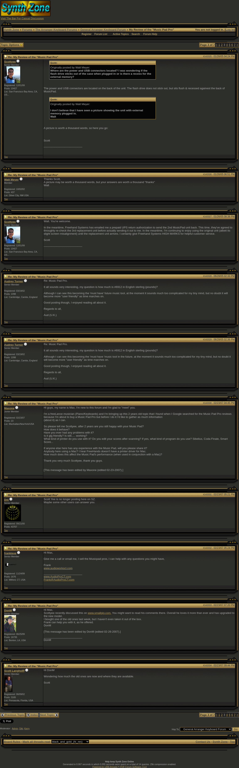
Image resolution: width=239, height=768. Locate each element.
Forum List (100, 34)
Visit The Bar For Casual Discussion (22, 18)
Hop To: (176, 729)
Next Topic (49, 714)
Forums (27, 29)
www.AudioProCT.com (57, 576)
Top (6, 157)
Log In (230, 29)
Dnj (6, 499)
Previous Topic (12, 714)
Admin (15, 728)
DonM (8, 610)
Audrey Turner (13, 281)
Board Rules (12, 741)
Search (135, 34)
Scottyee (10, 61)
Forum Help (150, 34)
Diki (21, 728)
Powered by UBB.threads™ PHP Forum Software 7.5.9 (119, 767)
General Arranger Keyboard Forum (103, 29)
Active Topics (121, 34)
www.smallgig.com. (99, 612)
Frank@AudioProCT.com (59, 579)
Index (32, 714)
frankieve (10, 553)
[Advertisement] (162, 10)
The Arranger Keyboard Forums (56, 29)
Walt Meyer (11, 179)
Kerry (27, 728)
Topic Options (12, 44)
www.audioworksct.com (58, 568)
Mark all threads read (36, 741)
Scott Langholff (14, 670)
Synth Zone (11, 29)
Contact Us (203, 741)
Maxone (9, 408)
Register (87, 34)
